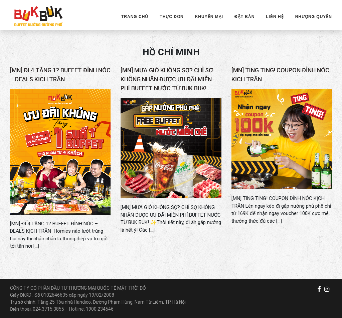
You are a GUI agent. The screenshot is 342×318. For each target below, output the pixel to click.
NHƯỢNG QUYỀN (313, 16)
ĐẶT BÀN (244, 16)
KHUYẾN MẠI (209, 16)
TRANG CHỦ (134, 16)
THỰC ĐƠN (171, 16)
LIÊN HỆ (275, 16)
